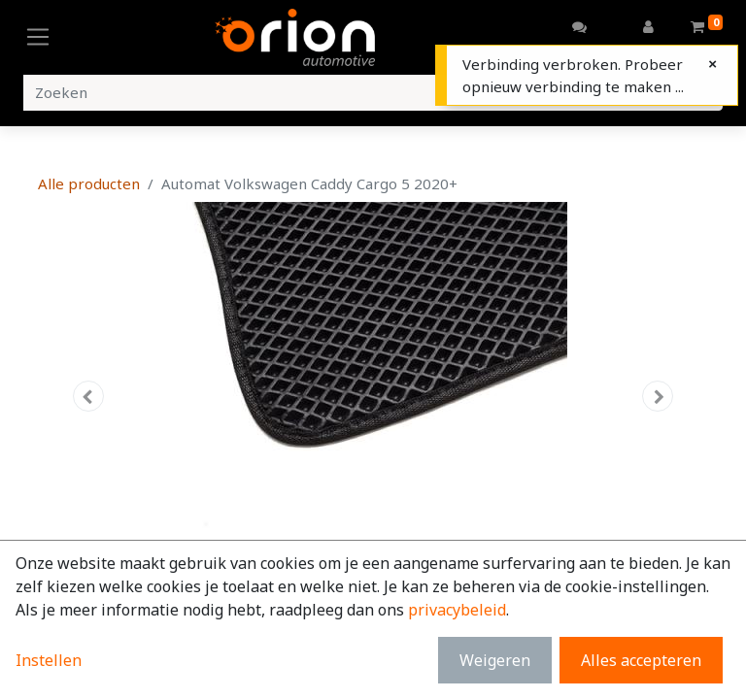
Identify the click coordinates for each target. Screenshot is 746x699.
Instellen (49, 660)
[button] (88, 396)
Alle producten (89, 183)
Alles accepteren (641, 660)
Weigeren (494, 660)
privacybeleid (457, 609)
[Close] (712, 64)
